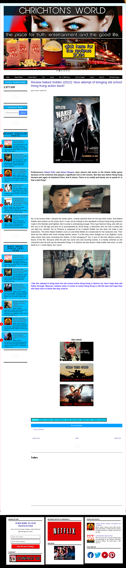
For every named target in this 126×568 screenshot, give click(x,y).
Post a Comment (39, 429)
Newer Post (36, 438)
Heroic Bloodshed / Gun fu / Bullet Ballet (20, 217)
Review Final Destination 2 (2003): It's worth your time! (19, 287)
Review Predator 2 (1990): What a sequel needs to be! (20, 336)
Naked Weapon (67, 172)
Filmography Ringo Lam (18, 185)
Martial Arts (86, 420)
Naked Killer (49, 172)
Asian (48, 420)
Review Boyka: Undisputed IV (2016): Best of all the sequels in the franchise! (20, 202)
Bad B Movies (58, 420)
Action (42, 420)
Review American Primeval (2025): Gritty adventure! (20, 304)
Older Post (117, 438)
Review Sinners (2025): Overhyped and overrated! (20, 171)
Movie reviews (99, 420)
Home (77, 438)
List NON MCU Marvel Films (18, 141)
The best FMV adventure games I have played (20, 156)
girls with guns (73, 420)
